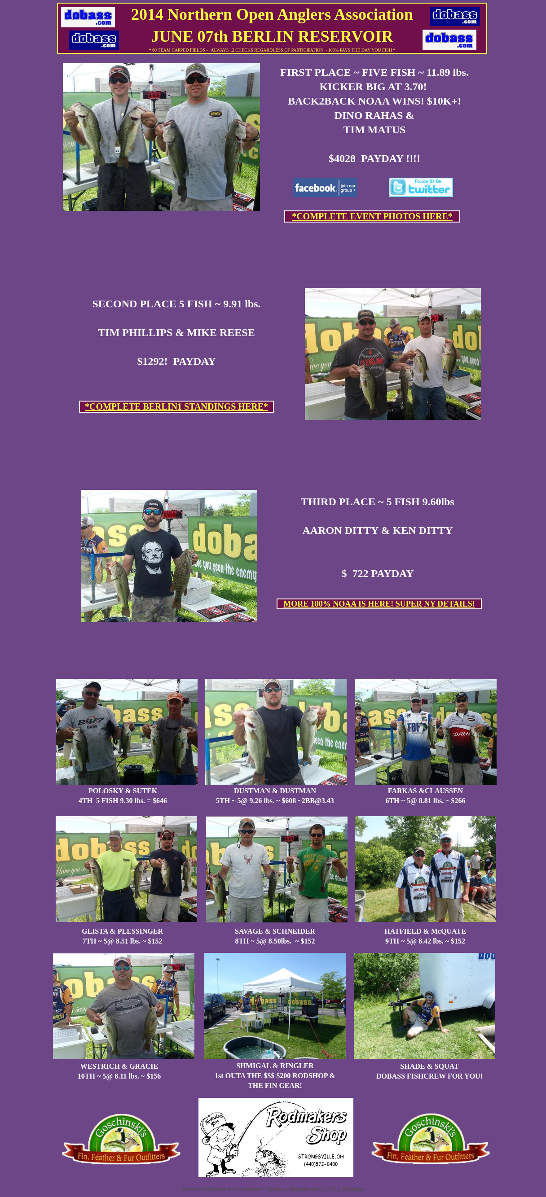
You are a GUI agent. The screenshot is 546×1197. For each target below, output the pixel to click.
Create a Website (288, 1189)
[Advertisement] (273, 248)
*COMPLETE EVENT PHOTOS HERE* (372, 216)
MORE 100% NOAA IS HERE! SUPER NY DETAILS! (379, 603)
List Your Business (343, 1189)
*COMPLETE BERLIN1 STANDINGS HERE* (176, 406)
